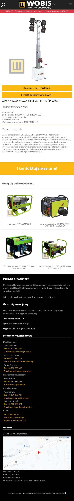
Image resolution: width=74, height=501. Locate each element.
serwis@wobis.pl (17, 384)
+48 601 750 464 (14, 348)
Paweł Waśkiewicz (58, 493)
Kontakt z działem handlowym (36, 94)
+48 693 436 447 (14, 381)
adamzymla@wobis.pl (19, 398)
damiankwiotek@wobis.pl (21, 407)
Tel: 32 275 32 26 (11, 414)
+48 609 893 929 (14, 395)
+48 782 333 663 (14, 368)
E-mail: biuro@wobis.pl (14, 417)
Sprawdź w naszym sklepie (37, 88)
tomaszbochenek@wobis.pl (22, 361)
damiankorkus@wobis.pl (21, 351)
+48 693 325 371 (14, 404)
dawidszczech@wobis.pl (20, 371)
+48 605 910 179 (14, 358)
